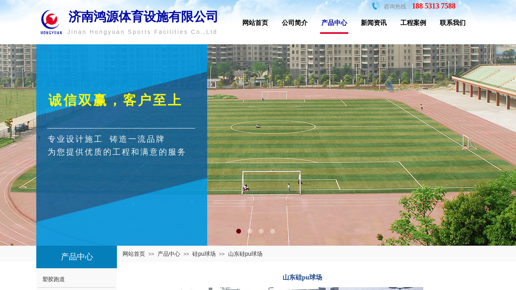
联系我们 (453, 22)
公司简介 (295, 22)
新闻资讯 (374, 22)
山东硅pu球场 (245, 254)
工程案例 (413, 22)
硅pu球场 (204, 254)
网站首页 (255, 22)
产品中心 (334, 22)
